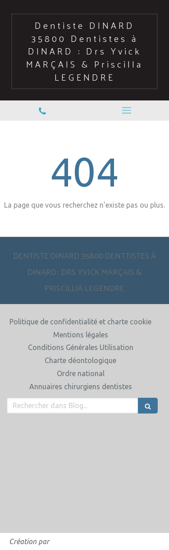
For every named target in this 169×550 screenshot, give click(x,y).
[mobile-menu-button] (127, 110)
